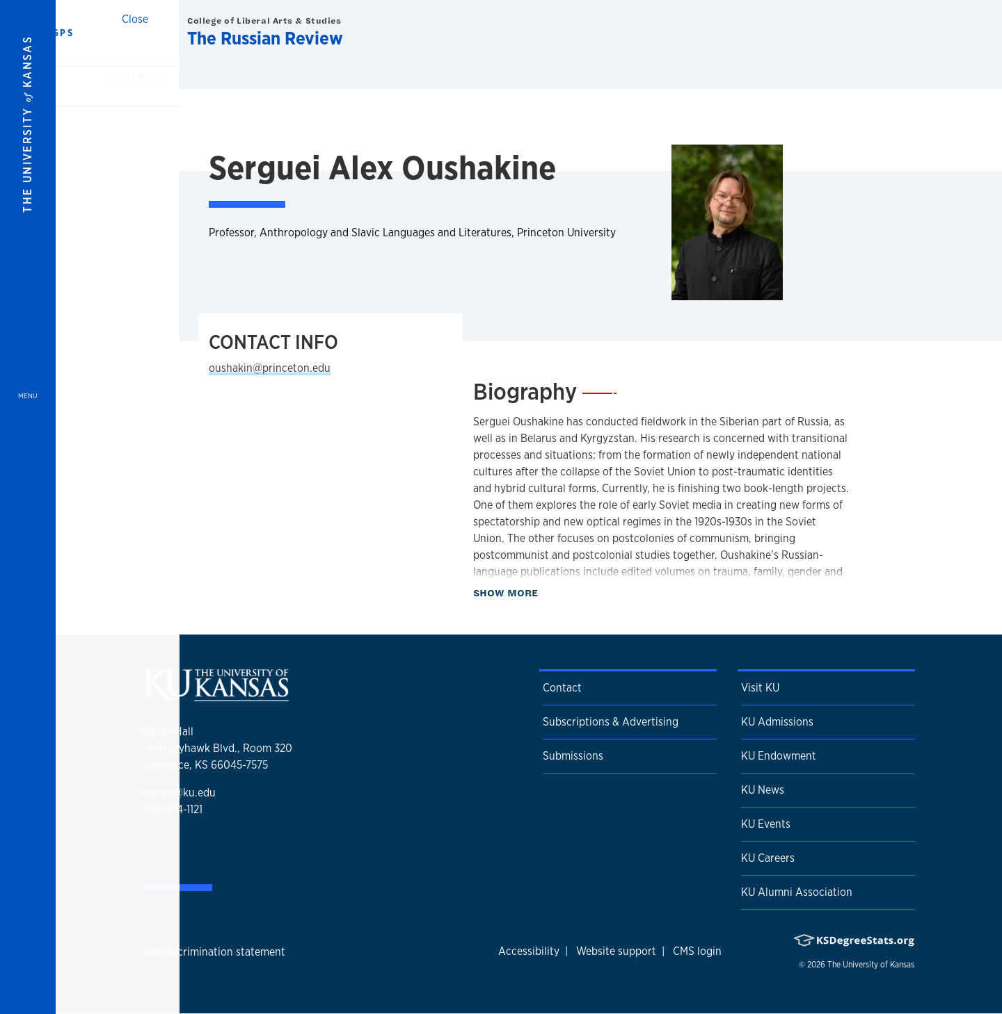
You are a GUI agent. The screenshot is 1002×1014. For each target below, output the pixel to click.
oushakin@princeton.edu (270, 368)
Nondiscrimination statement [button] (214, 952)
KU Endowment (778, 756)
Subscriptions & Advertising (610, 721)
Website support (616, 951)
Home (119, 76)
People (153, 76)
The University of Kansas (870, 964)
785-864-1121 (172, 809)
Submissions (573, 756)
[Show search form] (940, 33)
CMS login (697, 951)
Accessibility (528, 951)
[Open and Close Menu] (28, 507)
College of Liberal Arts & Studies (264, 20)
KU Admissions (777, 721)
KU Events (765, 824)
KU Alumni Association (796, 892)
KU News (762, 790)
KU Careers (768, 858)
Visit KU (760, 687)
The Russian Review (265, 38)
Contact (562, 687)
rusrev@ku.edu (179, 792)
